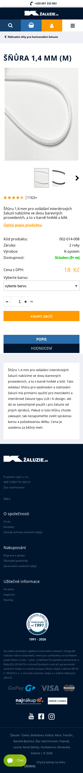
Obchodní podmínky (16, 561)
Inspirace (9, 594)
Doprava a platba (14, 555)
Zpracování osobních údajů (20, 566)
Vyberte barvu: (16, 278)
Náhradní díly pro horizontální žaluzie (33, 37)
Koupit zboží (41, 316)
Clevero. (30, 766)
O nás (7, 521)
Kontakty (9, 527)
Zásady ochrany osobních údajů (23, 532)
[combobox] (41, 286)
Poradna (9, 589)
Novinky (8, 600)
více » (7, 498)
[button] (72, 178)
